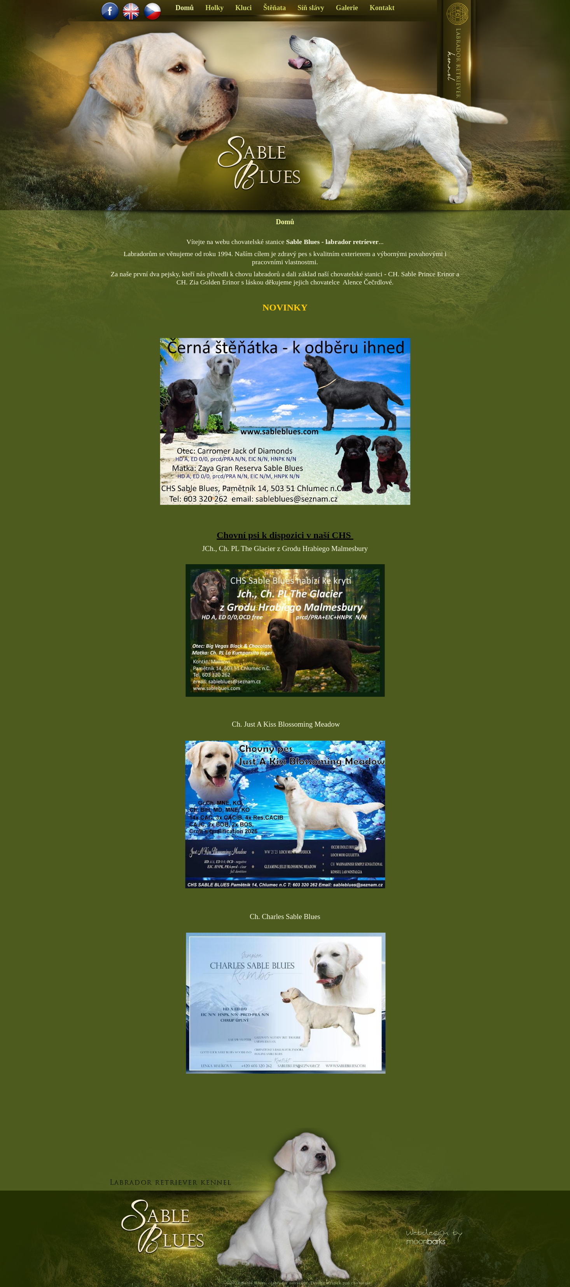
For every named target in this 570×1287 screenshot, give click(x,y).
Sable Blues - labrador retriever (274, 1282)
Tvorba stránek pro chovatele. (341, 1282)
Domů (285, 222)
